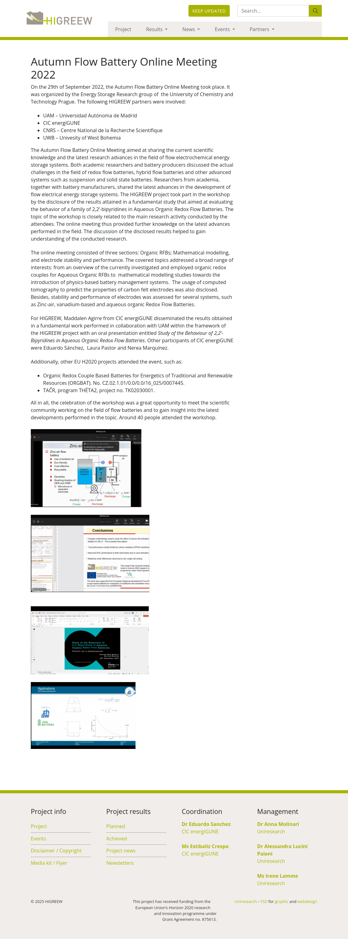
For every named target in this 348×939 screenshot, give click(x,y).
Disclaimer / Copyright (56, 850)
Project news (121, 850)
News (189, 29)
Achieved (116, 838)
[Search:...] (273, 11)
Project (123, 29)
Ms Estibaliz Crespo (205, 846)
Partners (260, 29)
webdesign (307, 901)
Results (155, 29)
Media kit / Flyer (49, 863)
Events (223, 29)
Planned (115, 826)
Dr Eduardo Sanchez (206, 824)
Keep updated (209, 11)
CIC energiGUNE (200, 831)
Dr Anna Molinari (278, 824)
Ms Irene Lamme (277, 875)
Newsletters (120, 863)
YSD (263, 901)
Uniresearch (271, 831)
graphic (281, 901)
